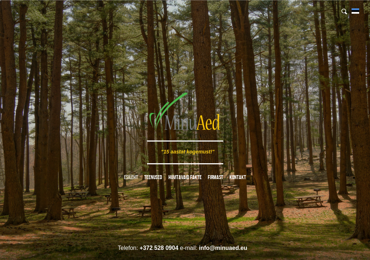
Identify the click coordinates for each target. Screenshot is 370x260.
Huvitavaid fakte (185, 177)
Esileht (131, 177)
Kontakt (237, 177)
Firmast (215, 177)
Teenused (153, 177)
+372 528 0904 (158, 248)
